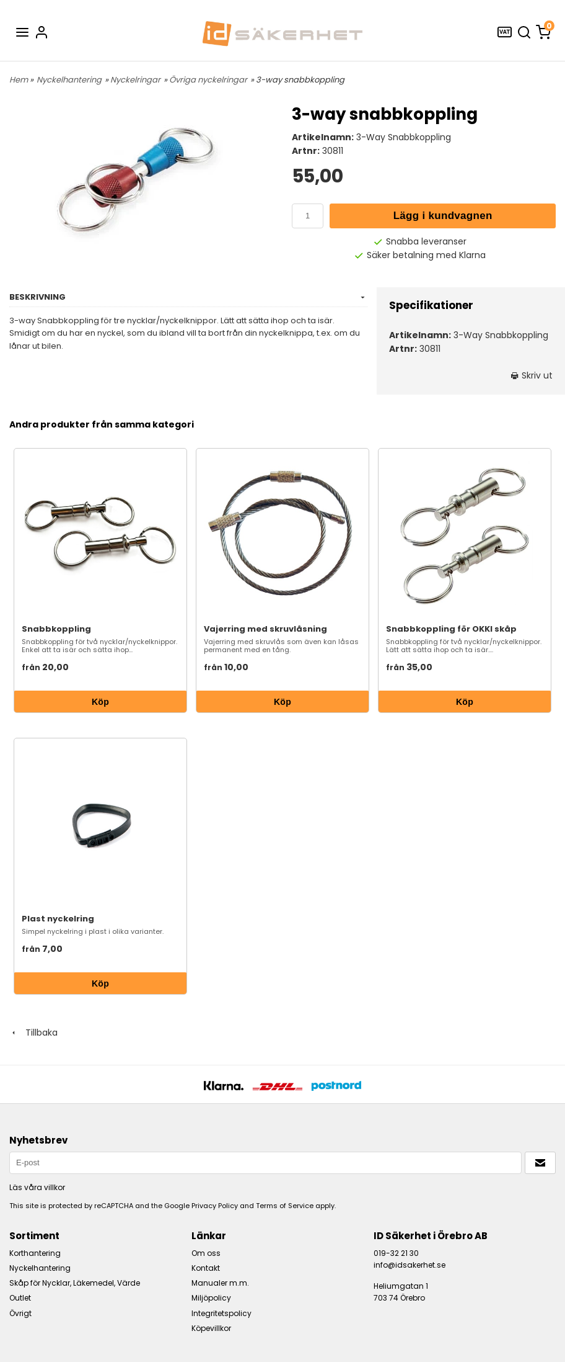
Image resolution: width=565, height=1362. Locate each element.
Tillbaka (33, 1032)
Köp (100, 702)
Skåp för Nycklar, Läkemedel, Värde (74, 1283)
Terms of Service (284, 1206)
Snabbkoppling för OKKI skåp (451, 629)
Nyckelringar (135, 80)
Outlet (20, 1298)
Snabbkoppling (56, 629)
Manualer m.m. (220, 1283)
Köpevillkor (211, 1328)
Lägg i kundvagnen (443, 216)
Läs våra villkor (37, 1187)
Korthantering (35, 1253)
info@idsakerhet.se (409, 1265)
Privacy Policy (214, 1206)
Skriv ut (532, 375)
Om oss (206, 1253)
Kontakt (205, 1268)
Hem (18, 80)
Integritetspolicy (221, 1313)
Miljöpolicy (211, 1298)
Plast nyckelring (58, 919)
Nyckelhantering (69, 80)
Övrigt (20, 1313)
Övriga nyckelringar (208, 80)
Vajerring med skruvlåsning (265, 629)
